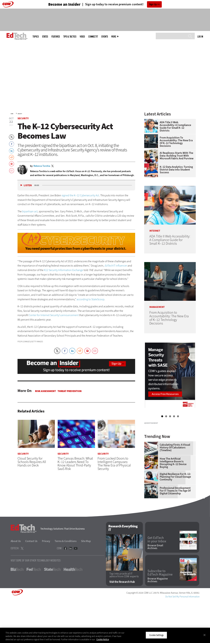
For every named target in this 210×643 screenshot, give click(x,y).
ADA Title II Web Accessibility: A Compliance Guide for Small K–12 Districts (175, 126)
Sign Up (153, 4)
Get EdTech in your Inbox (156, 582)
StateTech (52, 612)
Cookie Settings (156, 635)
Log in (200, 36)
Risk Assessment (45, 391)
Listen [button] (28, 185)
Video (82, 36)
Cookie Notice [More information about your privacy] (102, 639)
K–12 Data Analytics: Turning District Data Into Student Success (176, 170)
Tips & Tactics (69, 36)
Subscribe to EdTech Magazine (160, 615)
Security (20, 113)
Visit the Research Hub (122, 624)
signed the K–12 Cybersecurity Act (80, 195)
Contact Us (31, 584)
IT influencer (116, 265)
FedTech (34, 612)
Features (55, 36)
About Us (16, 584)
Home (12, 113)
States (45, 36)
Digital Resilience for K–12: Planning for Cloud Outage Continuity (175, 520)
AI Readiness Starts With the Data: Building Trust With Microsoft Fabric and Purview (177, 156)
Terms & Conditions (66, 584)
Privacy (46, 584)
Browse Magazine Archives (157, 623)
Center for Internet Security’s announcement (54, 315)
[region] (105, 635)
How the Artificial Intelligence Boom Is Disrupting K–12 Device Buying (173, 505)
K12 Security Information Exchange (63, 270)
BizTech (17, 612)
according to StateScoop (90, 299)
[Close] (204, 635)
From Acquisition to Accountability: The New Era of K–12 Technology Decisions (176, 141)
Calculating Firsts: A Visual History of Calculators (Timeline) (175, 490)
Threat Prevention (70, 391)
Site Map (86, 584)
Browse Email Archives (155, 590)
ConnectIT (93, 36)
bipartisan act (30, 211)
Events (104, 36)
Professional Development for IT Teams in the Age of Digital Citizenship (175, 534)
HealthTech (73, 612)
